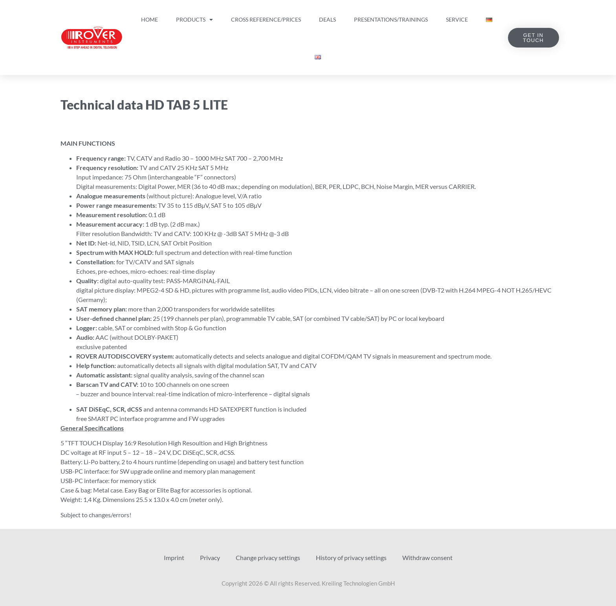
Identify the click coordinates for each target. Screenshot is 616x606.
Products (194, 19)
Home (149, 19)
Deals (327, 19)
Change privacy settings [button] (268, 557)
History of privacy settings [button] (351, 557)
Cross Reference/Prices (266, 19)
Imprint (174, 557)
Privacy (210, 557)
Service (457, 19)
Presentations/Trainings (391, 19)
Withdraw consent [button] (427, 557)
